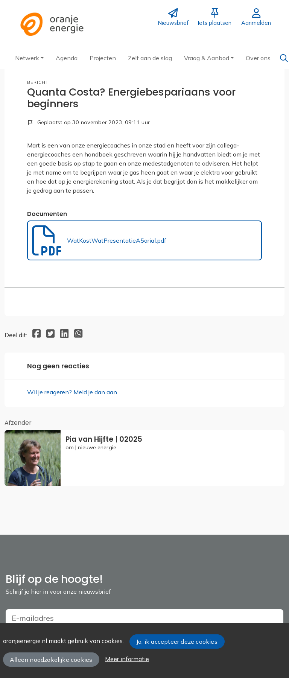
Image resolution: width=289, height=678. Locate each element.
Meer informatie (127, 659)
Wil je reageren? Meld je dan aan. (72, 392)
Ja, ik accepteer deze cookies (177, 641)
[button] (29, 57)
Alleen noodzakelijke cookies (51, 659)
